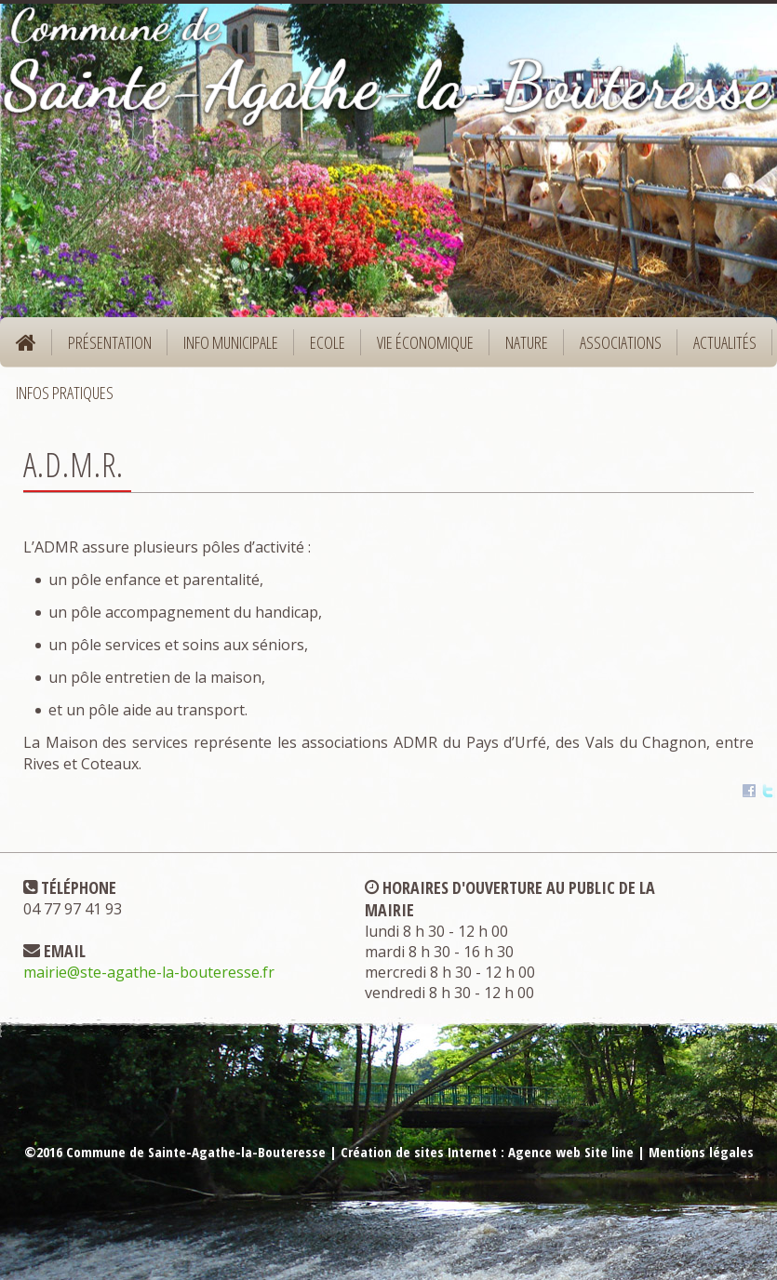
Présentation (103, 348)
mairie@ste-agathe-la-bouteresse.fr (149, 972)
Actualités (725, 342)
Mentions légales (701, 1151)
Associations (621, 342)
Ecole (321, 348)
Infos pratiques (58, 398)
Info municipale (224, 348)
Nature (520, 348)
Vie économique (419, 348)
